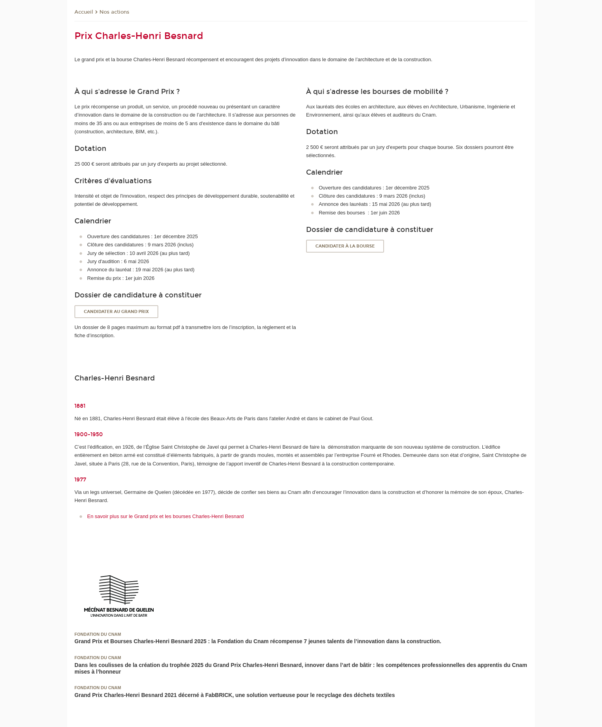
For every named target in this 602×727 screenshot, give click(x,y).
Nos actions (114, 12)
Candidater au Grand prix (116, 311)
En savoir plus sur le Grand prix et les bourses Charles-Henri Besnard (165, 516)
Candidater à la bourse (345, 246)
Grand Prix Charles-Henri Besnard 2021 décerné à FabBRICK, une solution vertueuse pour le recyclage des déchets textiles (234, 695)
